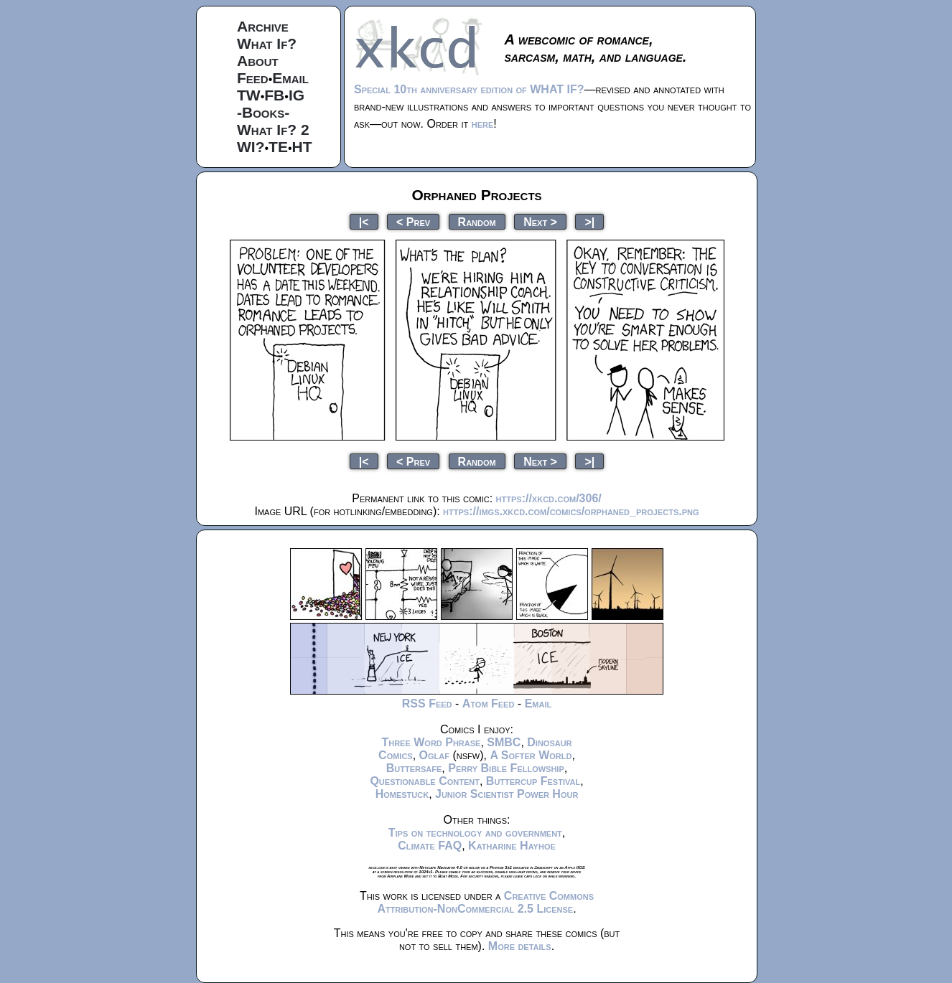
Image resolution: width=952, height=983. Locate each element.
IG (296, 95)
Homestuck (402, 794)
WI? (250, 146)
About (258, 60)
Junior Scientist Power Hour (506, 794)
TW (249, 95)
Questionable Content (425, 781)
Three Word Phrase (430, 742)
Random (477, 221)
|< (364, 221)
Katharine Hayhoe (512, 845)
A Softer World (530, 755)
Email (290, 78)
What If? (267, 43)
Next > (540, 221)
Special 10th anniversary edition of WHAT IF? (469, 89)
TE (278, 146)
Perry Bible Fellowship (506, 768)
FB (274, 95)
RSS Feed (427, 703)
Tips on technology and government (475, 833)
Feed (253, 78)
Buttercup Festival (533, 781)
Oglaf (434, 755)
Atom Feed (488, 703)
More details (519, 946)
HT (302, 146)
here (483, 124)
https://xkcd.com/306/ (549, 498)
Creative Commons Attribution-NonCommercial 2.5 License (485, 902)
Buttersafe (414, 768)
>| (589, 221)
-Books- (263, 112)
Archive (263, 26)
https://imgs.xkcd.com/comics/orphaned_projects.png (571, 511)
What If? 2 (273, 129)
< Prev (413, 221)
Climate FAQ (430, 845)
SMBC (504, 742)
